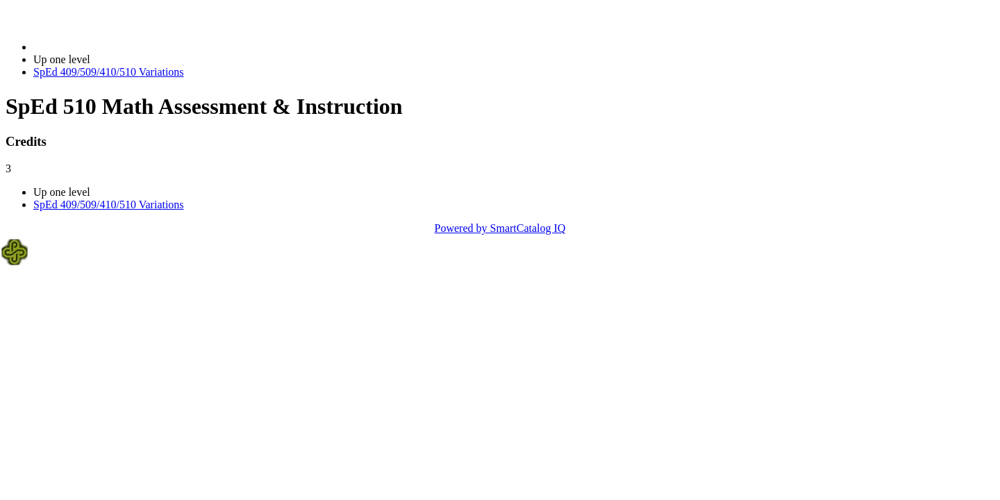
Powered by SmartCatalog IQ (500, 228)
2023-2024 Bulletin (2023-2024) (105, 47)
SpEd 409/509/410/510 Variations (108, 72)
